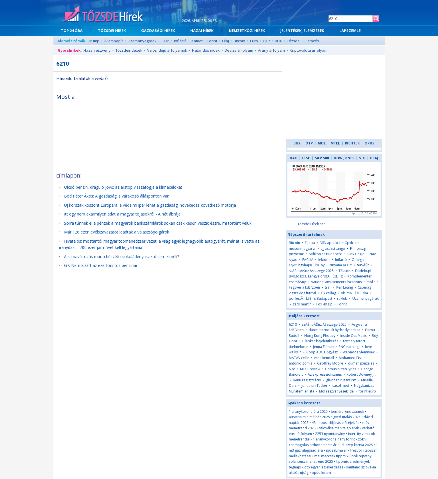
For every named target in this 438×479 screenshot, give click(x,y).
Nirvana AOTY (340, 265)
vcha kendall (324, 357)
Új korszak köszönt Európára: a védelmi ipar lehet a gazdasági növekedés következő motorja (150, 205)
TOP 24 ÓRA (72, 30)
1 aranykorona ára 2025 (308, 411)
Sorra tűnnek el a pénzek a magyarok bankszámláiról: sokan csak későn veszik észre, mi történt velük (157, 223)
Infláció (180, 40)
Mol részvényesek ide (336, 391)
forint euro (367, 391)
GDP (165, 40)
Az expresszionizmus (325, 374)
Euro (254, 40)
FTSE (306, 158)
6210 (293, 324)
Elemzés (312, 40)
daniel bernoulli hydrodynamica (334, 329)
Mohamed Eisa (351, 357)
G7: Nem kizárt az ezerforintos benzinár (100, 265)
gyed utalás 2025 (347, 416)
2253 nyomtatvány (330, 433)
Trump (93, 40)
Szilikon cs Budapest (325, 253)
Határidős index (206, 50)
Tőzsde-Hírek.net (311, 224)
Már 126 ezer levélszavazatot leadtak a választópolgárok (116, 232)
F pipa (310, 242)
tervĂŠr (363, 265)
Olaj (225, 40)
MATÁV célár (299, 357)
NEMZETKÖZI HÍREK (247, 30)
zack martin (302, 304)
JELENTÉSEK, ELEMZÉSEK (302, 30)
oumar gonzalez (361, 363)
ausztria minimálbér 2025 (309, 416)
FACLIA (307, 259)
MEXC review (310, 369)
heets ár (330, 444)
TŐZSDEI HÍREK (112, 30)
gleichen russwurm (341, 380)
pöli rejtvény (361, 456)
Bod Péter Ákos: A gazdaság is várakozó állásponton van (116, 196)
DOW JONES (344, 158)
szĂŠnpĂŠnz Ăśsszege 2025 (311, 270)
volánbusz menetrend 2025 (311, 461)
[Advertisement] (230, 130)
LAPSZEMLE (350, 30)
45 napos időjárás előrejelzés (335, 422)
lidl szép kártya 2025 (356, 444)
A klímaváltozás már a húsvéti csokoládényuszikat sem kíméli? (121, 256)
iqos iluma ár (336, 450)
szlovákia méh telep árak (339, 428)
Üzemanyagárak (142, 40)
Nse (292, 369)
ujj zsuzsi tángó (333, 248)
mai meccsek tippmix (331, 456)
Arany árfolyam (271, 50)
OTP (266, 40)
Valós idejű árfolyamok (167, 50)
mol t (371, 281)
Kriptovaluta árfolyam (308, 50)
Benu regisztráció (307, 380)
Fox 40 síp (324, 304)
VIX (362, 158)
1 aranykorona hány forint (334, 439)
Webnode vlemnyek (359, 352)
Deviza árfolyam (239, 50)
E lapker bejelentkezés (320, 341)
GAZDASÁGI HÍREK (158, 30)
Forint (212, 40)
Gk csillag (328, 293)
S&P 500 (322, 158)
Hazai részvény (97, 50)
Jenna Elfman (323, 346)
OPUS (369, 143)
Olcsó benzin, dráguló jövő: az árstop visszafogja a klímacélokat (123, 187)
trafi (328, 287)
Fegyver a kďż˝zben (304, 287)
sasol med (340, 385)
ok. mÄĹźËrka (354, 293)
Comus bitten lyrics (340, 369)
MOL (322, 143)
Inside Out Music (353, 335)
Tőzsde (293, 40)
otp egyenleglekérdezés (323, 467)
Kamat (197, 40)
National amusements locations (336, 281)
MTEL (335, 143)
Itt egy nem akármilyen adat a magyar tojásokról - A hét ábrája (122, 214)
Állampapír (113, 40)
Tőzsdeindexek (128, 50)
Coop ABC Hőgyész (322, 352)
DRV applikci (330, 242)
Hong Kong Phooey (319, 335)
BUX (278, 40)
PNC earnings (349, 346)
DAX (293, 158)
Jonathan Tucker (314, 385)
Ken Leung (344, 287)
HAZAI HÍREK (201, 30)
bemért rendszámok (347, 411)
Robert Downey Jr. (361, 374)
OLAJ (374, 158)
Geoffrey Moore (330, 363)
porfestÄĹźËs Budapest (310, 298)
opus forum (321, 472)
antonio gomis (300, 363)
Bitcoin (239, 40)
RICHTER (352, 143)
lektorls (324, 259)
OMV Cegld (356, 253)
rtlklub (342, 298)
